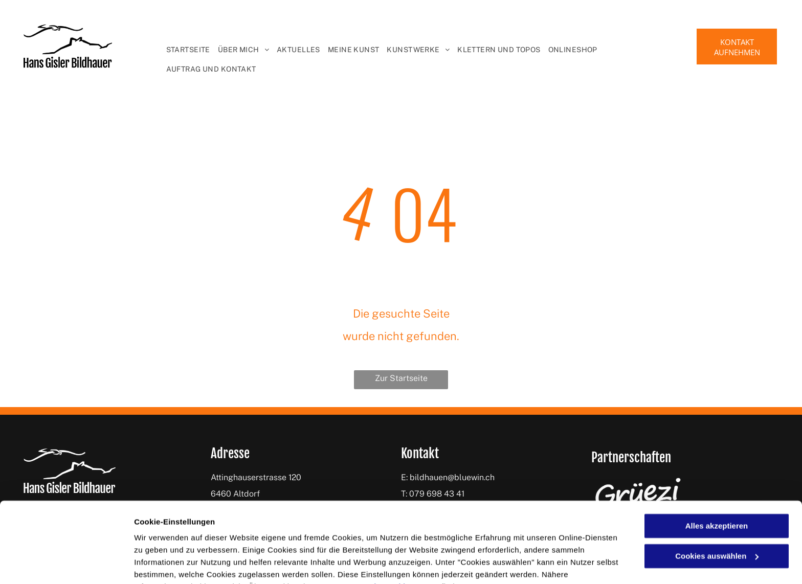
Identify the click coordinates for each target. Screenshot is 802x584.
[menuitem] (184, 49)
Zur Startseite (401, 378)
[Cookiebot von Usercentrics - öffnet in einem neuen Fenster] (66, 564)
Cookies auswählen (170, 563)
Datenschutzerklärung (385, 535)
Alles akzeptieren (716, 474)
